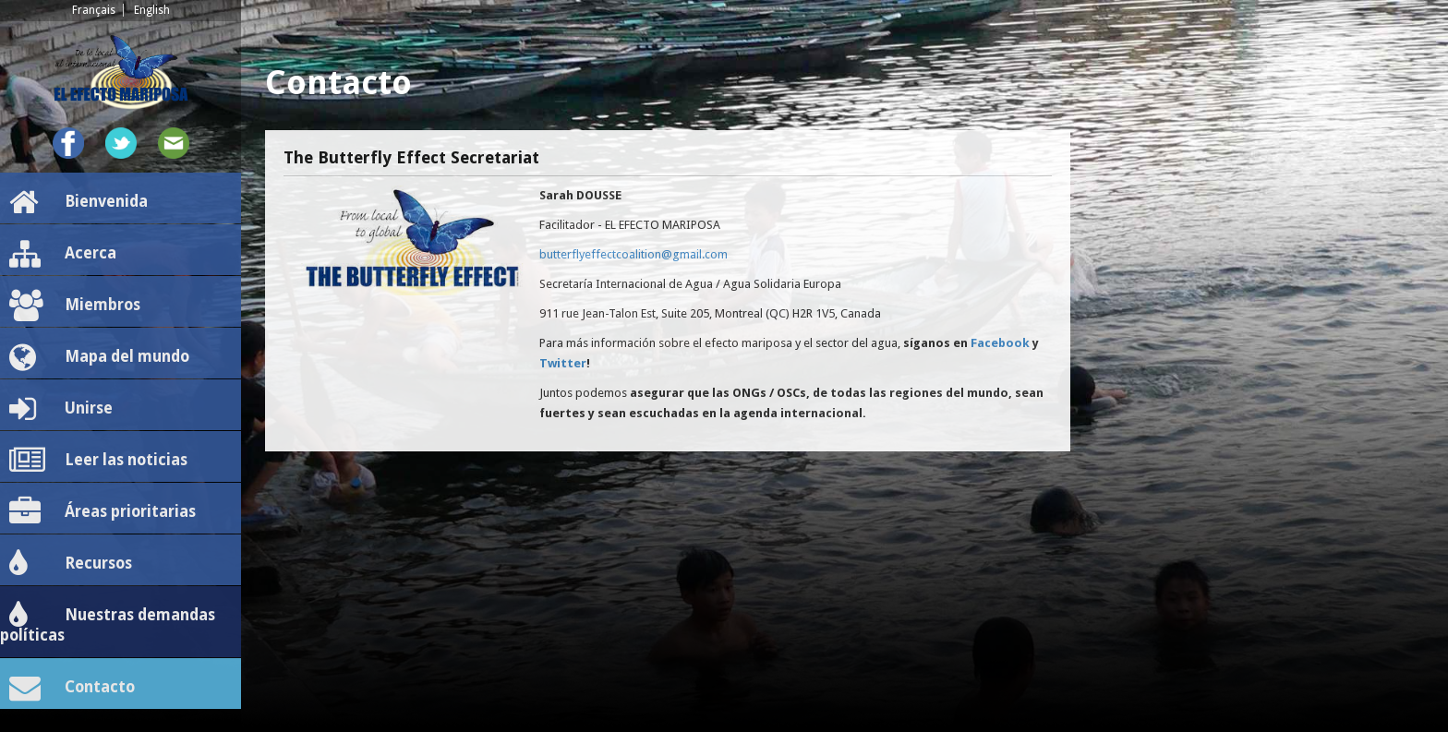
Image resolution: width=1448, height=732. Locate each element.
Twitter (562, 363)
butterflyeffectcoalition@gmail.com (633, 254)
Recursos (70, 564)
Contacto (72, 687)
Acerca (62, 254)
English (152, 10)
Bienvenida (78, 202)
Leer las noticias (98, 460)
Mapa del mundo (99, 357)
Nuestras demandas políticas (107, 622)
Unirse (61, 409)
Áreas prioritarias (102, 512)
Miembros (74, 305)
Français (93, 10)
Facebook (1000, 343)
